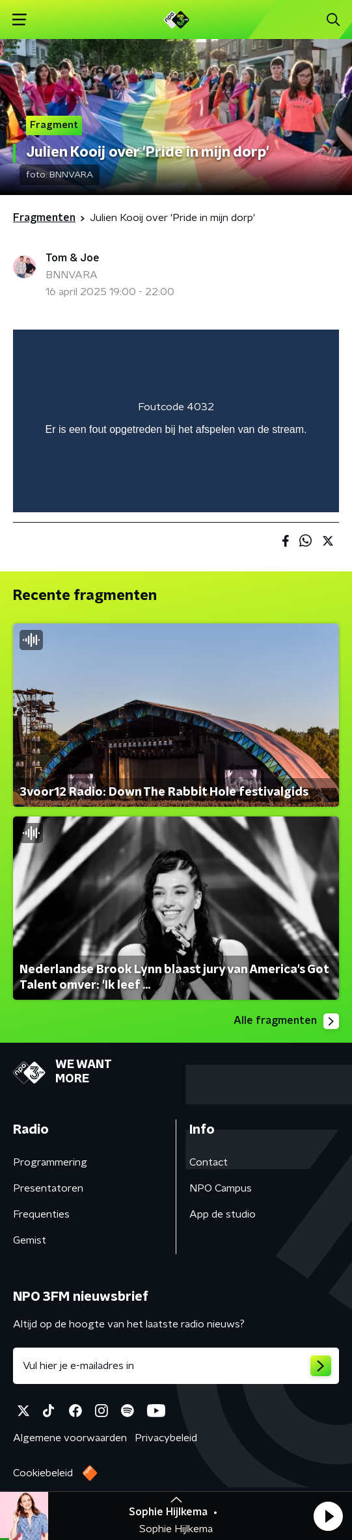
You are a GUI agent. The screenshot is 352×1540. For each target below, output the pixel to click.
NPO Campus (220, 1188)
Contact (208, 1162)
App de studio (222, 1214)
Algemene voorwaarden (70, 1438)
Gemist (29, 1240)
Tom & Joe (73, 258)
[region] (176, 421)
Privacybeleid (166, 1438)
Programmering (50, 1162)
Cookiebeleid (43, 1473)
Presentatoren (48, 1188)
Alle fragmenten (286, 1021)
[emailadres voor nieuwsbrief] (176, 1366)
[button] (328, 1516)
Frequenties (41, 1214)
